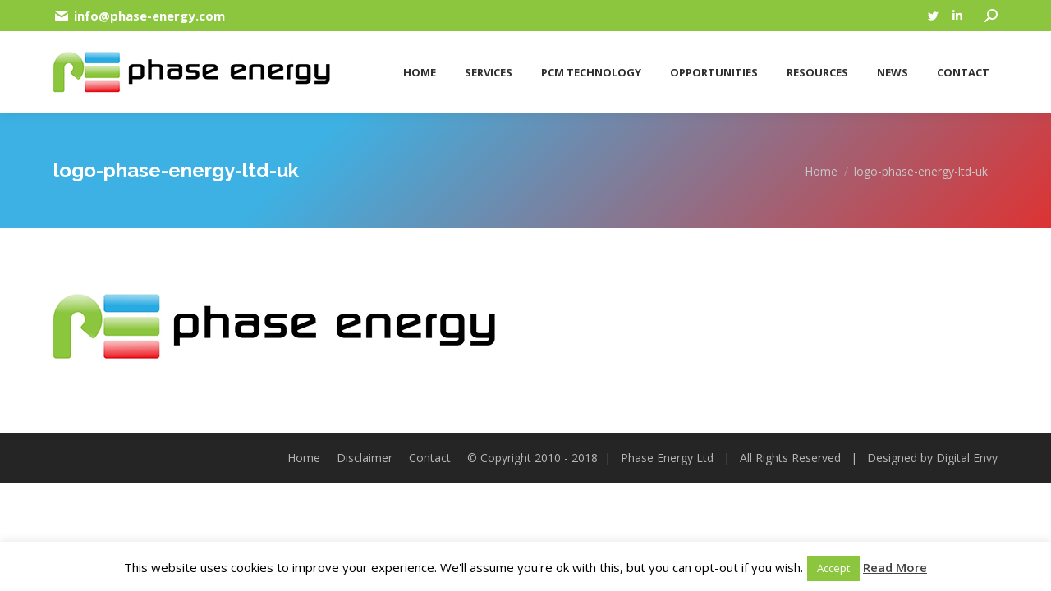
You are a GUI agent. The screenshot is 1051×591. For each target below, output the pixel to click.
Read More (895, 567)
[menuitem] (417, 66)
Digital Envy (967, 457)
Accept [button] (833, 568)
